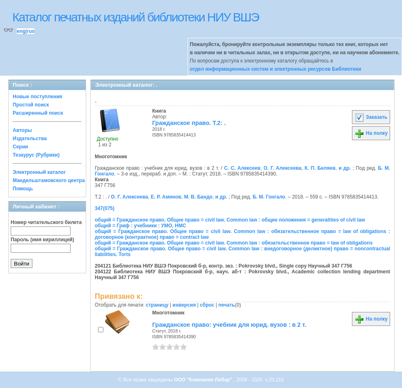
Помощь (23, 189)
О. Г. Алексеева (282, 168)
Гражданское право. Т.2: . (189, 123)
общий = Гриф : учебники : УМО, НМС (140, 226)
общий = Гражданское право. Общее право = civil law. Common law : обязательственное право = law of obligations (233, 243)
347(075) (104, 208)
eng (21, 31)
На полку (371, 133)
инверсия (184, 305)
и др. (344, 168)
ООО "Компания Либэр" (203, 380)
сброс (207, 305)
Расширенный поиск (38, 113)
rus (30, 31)
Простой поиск (31, 105)
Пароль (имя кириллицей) (42, 239)
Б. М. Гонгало (269, 197)
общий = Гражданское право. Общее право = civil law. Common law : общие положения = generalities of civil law (230, 220)
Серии (20, 147)
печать (226, 305)
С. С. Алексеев (242, 168)
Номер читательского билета (46, 222)
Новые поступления (37, 96)
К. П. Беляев (320, 168)
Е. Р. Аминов (166, 197)
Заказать (370, 117)
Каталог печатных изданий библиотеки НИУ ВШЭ (135, 17)
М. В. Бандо (198, 197)
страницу (157, 305)
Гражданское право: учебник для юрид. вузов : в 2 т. (229, 324)
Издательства (30, 138)
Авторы (22, 130)
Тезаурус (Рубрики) (36, 155)
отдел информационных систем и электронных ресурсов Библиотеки (275, 69)
